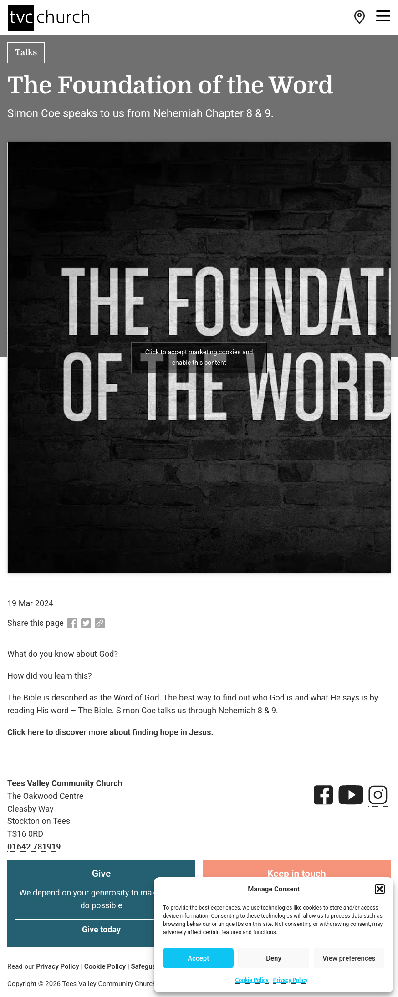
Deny (273, 958)
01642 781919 (34, 846)
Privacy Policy (290, 980)
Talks (26, 52)
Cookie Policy (252, 980)
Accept (198, 958)
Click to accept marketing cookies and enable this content (199, 357)
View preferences (348, 958)
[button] (379, 889)
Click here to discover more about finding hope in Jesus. (110, 732)
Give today (101, 929)
